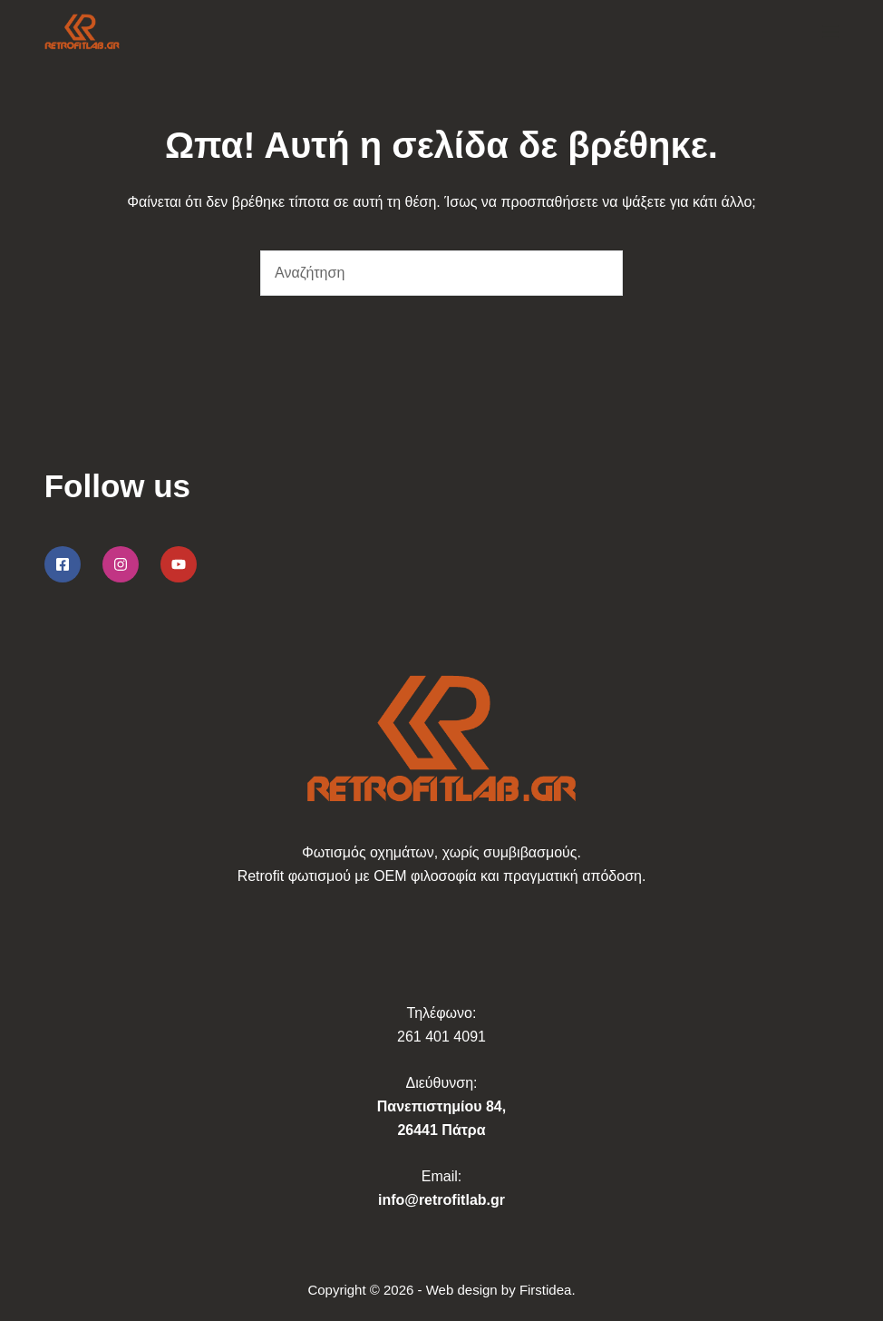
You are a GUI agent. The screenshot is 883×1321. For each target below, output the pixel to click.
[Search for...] (418, 273)
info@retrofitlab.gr (441, 1200)
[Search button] (600, 273)
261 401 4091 (441, 1036)
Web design (462, 1289)
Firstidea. (547, 1289)
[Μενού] (830, 32)
